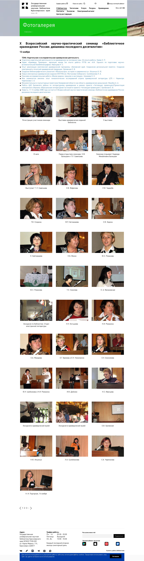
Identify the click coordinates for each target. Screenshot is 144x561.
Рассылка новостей (88, 532)
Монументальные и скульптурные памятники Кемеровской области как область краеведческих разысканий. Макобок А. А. (70, 83)
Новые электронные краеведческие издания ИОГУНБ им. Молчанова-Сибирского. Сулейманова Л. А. (61, 74)
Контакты (60, 11)
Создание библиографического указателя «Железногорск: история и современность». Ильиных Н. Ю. (62, 71)
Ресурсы (92, 8)
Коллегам (71, 11)
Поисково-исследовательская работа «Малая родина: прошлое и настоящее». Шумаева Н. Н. (58, 76)
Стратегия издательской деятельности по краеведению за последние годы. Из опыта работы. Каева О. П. (64, 60)
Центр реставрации (64, 14)
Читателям (74, 8)
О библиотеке (61, 8)
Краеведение (103, 8)
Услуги (83, 8)
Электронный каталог (85, 11)
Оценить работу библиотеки (115, 550)
